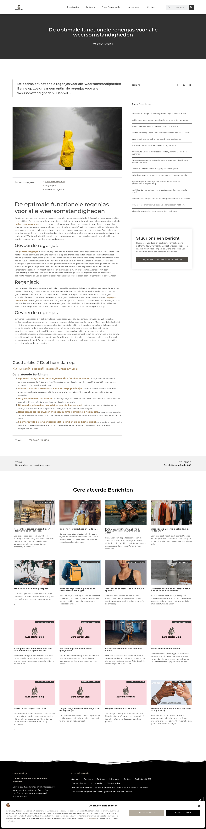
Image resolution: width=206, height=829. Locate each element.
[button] (199, 805)
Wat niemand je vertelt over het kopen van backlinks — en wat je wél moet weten (110, 787)
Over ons (75, 779)
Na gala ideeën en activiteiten (35, 398)
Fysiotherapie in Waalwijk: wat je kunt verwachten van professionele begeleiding (156, 182)
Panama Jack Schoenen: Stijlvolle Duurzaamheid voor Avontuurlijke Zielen (122, 531)
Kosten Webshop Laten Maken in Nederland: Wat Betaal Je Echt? (161, 133)
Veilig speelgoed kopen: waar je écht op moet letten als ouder (160, 120)
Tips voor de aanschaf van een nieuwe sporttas (124, 589)
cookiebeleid (91, 818)
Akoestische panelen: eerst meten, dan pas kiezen (154, 211)
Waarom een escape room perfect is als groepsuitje (155, 126)
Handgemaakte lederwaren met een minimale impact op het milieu (58, 412)
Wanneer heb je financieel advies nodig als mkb (154, 145)
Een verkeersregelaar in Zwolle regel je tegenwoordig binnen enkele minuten (160, 161)
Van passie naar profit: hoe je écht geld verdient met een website (102, 791)
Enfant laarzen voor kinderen (166, 648)
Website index (113, 783)
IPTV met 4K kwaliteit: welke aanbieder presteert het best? (158, 205)
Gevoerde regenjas (55, 181)
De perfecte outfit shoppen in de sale (78, 529)
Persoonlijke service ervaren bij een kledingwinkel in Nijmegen (32, 530)
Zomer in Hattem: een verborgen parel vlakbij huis (155, 169)
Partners (90, 7)
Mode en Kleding (103, 43)
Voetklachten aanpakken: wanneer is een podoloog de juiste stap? (159, 191)
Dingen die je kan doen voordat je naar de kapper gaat (50, 405)
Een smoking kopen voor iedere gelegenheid (75, 649)
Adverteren (134, 7)
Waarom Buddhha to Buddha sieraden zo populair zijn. (50, 388)
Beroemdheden (79, 783)
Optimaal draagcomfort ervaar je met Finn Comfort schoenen (54, 378)
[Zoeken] (191, 7)
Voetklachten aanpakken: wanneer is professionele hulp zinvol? (161, 198)
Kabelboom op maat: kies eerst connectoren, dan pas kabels (159, 175)
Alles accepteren (147, 813)
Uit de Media (72, 7)
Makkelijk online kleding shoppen (31, 588)
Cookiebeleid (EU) (143, 779)
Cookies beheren (183, 813)
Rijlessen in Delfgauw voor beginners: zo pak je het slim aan (159, 113)
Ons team (88, 779)
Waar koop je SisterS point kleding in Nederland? (170, 530)
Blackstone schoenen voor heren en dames (123, 649)
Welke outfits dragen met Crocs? (30, 708)
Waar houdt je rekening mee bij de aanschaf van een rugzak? (77, 589)
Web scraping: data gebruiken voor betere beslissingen (157, 139)
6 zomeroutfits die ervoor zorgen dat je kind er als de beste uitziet (57, 422)
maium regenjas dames (27, 224)
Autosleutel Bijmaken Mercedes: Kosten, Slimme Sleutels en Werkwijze (159, 153)
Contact (151, 7)
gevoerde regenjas (28, 251)
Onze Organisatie (111, 7)
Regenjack (50, 185)
